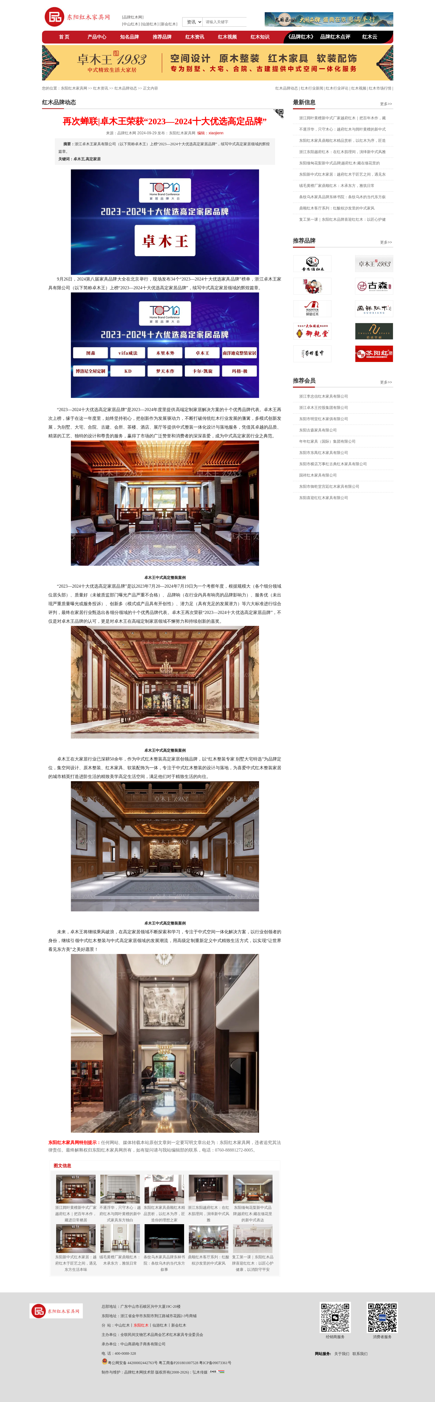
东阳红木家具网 (74, 88)
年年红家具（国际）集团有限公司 (327, 441)
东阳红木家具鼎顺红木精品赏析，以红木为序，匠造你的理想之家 (164, 1213)
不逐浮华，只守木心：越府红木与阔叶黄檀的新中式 (342, 129)
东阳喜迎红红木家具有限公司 (323, 498)
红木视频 (227, 36)
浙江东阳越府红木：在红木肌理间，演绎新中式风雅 (342, 152)
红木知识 (260, 36)
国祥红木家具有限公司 (318, 475)
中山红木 (130, 24)
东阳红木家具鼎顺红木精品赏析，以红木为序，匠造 (342, 140)
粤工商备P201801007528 (179, 1363)
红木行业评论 (337, 88)
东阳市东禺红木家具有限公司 (323, 453)
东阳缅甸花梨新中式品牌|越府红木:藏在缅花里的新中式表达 (253, 1213)
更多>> (386, 104)
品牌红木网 (132, 17)
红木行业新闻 (312, 88)
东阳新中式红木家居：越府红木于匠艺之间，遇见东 (342, 174)
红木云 (369, 36)
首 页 (64, 36)
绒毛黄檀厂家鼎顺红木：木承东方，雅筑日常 (336, 185)
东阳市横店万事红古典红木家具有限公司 (333, 464)
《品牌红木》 (301, 36)
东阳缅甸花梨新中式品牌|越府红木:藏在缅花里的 (339, 163)
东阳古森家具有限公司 (318, 430)
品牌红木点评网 (335, 38)
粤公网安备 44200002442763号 (133, 1363)
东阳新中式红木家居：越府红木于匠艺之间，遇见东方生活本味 (76, 1263)
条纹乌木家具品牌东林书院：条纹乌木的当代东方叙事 (164, 1263)
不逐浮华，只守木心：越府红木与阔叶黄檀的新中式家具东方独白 (120, 1213)
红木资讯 (194, 36)
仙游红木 (149, 24)
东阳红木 (141, 1325)
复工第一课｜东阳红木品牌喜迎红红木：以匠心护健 (342, 219)
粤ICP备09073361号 (215, 1363)
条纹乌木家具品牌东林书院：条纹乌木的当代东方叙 (342, 197)
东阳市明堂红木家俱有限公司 (323, 419)
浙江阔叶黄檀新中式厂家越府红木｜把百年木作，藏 (342, 118)
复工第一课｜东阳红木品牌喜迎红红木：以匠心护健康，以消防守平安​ (252, 1263)
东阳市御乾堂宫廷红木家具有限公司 (329, 486)
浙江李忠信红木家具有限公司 (323, 396)
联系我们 (360, 1354)
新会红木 (168, 24)
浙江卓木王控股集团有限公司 (323, 407)
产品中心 (97, 36)
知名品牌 (129, 36)
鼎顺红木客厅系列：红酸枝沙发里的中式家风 (336, 208)
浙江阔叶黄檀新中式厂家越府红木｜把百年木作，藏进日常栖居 (76, 1213)
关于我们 (341, 1354)
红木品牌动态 (286, 88)
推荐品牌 (162, 36)
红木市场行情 (380, 88)
